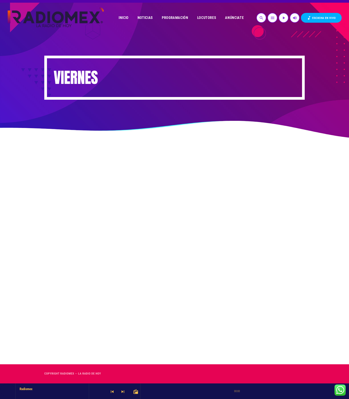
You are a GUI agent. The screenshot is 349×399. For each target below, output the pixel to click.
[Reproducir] (283, 18)
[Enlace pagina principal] (55, 18)
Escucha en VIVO (321, 18)
